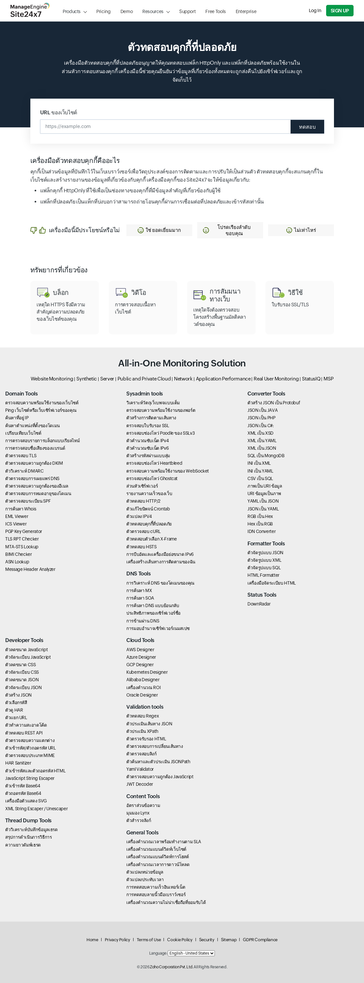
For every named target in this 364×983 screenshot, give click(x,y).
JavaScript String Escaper (30, 778)
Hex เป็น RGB (260, 523)
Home (92, 939)
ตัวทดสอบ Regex (142, 716)
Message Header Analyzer (30, 569)
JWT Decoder (139, 784)
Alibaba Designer (142, 679)
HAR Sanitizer (18, 762)
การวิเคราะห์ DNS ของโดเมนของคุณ (160, 583)
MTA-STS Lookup (22, 546)
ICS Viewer (15, 523)
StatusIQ (311, 378)
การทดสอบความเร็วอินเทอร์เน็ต (155, 887)
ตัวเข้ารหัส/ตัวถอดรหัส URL (30, 747)
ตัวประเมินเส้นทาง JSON (149, 723)
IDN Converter (261, 531)
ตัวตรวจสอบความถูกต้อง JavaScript (160, 776)
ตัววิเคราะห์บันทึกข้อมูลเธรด (31, 829)
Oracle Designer (142, 695)
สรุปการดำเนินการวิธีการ (28, 837)
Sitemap (228, 939)
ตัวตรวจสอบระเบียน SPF (28, 501)
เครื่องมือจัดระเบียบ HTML (271, 583)
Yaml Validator (140, 769)
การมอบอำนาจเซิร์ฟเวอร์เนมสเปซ (158, 628)
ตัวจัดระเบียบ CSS (22, 672)
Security (206, 939)
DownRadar (259, 604)
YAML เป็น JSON (262, 501)
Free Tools (215, 11)
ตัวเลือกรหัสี (16, 702)
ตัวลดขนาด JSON (22, 679)
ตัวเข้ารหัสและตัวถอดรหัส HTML (35, 770)
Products (72, 11)
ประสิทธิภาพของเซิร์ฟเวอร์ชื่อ (153, 613)
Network (183, 378)
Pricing (103, 11)
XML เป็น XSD (260, 433)
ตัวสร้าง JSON (18, 695)
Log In (315, 10)
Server (107, 378)
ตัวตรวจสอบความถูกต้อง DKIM (34, 463)
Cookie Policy (179, 939)
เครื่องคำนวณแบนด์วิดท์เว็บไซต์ (156, 849)
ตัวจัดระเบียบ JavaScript (28, 657)
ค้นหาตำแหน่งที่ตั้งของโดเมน (32, 425)
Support (187, 11)
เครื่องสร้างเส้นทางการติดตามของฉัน (160, 561)
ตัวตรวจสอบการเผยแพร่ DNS (32, 478)
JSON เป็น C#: (260, 425)
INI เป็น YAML (260, 471)
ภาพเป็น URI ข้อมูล (264, 486)
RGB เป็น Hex (260, 516)
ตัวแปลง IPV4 (139, 516)
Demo (126, 11)
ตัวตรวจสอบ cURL (143, 531)
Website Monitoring (52, 378)
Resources (153, 11)
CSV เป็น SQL (260, 478)
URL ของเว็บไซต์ (58, 112)
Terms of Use (149, 939)
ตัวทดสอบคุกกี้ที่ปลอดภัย (149, 523)
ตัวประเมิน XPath (142, 731)
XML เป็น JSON (261, 448)
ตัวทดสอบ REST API (23, 732)
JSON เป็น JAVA (262, 410)
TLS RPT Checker (22, 538)
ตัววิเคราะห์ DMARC (24, 471)
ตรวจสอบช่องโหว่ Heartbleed (154, 463)
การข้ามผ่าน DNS (142, 620)
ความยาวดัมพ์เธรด (23, 844)
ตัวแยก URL (16, 717)
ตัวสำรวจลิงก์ (138, 820)
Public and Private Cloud (144, 378)
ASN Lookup (17, 561)
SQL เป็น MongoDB (266, 455)
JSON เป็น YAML (262, 508)
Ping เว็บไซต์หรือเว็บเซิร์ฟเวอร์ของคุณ (40, 410)
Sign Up (340, 10)
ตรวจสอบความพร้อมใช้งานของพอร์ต (160, 410)
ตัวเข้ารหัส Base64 (22, 785)
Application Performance (223, 378)
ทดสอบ (307, 126)
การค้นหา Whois (20, 508)
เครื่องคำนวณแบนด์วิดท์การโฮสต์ (157, 857)
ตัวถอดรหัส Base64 (23, 793)
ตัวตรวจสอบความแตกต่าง (30, 740)
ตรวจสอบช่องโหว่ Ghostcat (152, 478)
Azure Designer (141, 657)
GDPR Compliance (260, 939)
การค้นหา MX (139, 590)
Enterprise (246, 11)
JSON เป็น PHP (261, 417)
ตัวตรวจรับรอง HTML (146, 738)
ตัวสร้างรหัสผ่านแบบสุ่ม (148, 455)
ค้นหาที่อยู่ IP (16, 417)
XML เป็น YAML (262, 440)
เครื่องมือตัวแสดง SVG (26, 800)
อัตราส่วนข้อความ (143, 805)
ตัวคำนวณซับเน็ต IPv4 (147, 440)
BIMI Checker (18, 554)
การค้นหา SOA (140, 598)
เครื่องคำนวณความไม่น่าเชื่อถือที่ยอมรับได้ (166, 902)
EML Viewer (16, 516)
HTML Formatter (263, 575)
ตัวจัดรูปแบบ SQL (263, 567)
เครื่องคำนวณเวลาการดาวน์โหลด (157, 864)
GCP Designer (140, 664)
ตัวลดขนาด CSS (20, 664)
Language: (158, 953)
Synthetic (86, 378)
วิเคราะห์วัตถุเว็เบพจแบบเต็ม (153, 402)
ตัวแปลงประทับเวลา (145, 879)
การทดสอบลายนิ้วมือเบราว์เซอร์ (155, 894)
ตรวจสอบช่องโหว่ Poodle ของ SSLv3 (160, 433)
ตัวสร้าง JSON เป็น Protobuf (273, 402)
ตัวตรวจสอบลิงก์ (141, 754)
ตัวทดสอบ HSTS (141, 546)
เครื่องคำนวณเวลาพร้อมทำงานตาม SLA (163, 841)
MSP (328, 378)
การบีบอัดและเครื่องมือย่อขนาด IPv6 (160, 554)
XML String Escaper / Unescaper (36, 808)
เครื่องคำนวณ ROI (143, 687)
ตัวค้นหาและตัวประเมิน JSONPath (158, 761)
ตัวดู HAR (14, 710)
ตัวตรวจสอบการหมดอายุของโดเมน (38, 493)
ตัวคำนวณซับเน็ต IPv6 (147, 448)
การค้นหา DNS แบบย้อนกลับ (152, 605)
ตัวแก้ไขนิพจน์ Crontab (148, 508)
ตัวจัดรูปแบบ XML (264, 560)
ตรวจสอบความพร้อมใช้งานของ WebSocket (167, 471)
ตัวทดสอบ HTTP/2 (143, 501)
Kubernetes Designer (146, 672)
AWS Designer (140, 649)
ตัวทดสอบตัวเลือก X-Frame (151, 538)
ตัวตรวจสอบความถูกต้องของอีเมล (36, 486)
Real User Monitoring (276, 378)
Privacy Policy (117, 939)
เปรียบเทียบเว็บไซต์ (23, 433)
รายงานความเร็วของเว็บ (149, 493)
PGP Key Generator (23, 531)
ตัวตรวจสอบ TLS (20, 455)
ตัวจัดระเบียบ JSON (23, 687)
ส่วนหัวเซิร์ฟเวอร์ (142, 486)
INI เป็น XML (259, 463)
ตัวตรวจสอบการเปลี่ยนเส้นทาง (154, 746)
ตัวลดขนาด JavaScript (26, 649)
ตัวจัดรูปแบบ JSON (265, 552)
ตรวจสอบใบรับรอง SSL (147, 425)
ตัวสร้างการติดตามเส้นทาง (151, 417)
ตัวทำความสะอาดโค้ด (26, 725)
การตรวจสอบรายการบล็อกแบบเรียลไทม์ (42, 440)
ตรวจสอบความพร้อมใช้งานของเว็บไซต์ (42, 402)
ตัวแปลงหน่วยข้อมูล (144, 872)
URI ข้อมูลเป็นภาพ (264, 493)
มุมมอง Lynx (137, 812)
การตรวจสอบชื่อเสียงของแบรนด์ (35, 448)
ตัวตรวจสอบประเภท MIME (30, 755)
